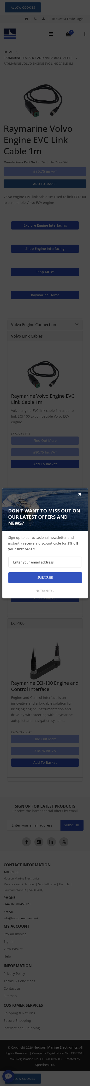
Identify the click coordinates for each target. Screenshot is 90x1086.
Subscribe (45, 577)
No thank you (45, 590)
